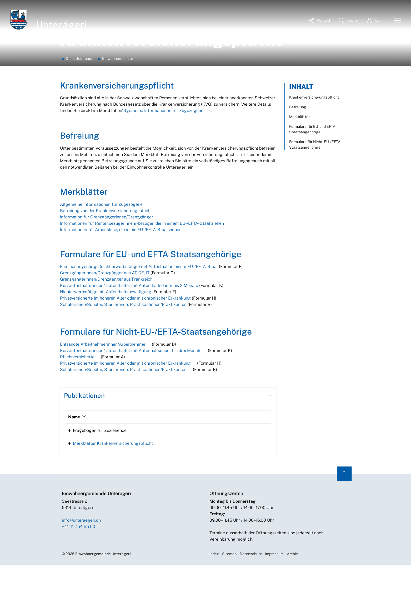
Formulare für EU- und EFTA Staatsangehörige (312, 168)
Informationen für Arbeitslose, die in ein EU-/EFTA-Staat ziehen (121, 268)
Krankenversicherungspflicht (314, 136)
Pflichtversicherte (77, 395)
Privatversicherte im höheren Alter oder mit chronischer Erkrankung (125, 336)
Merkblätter (299, 155)
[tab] (168, 434)
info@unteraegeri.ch (81, 560)
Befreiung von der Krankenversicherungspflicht (106, 249)
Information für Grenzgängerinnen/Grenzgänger (106, 255)
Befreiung (297, 146)
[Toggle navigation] (395, 21)
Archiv (292, 594)
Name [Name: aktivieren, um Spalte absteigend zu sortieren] (74, 455)
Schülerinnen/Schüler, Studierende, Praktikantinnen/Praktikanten (123, 343)
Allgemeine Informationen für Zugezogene (162, 149)
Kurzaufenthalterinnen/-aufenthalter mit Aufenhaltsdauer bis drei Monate (131, 389)
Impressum (274, 594)
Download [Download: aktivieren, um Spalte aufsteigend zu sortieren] (229, 455)
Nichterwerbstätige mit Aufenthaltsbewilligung (105, 330)
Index (214, 594)
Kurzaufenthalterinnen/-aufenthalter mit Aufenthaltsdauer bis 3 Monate (129, 324)
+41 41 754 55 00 (78, 567)
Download (251, 469)
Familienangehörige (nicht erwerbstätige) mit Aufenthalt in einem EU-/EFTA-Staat (139, 305)
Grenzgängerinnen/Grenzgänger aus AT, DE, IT (105, 311)
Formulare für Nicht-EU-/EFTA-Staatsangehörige (315, 183)
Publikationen (84, 434)
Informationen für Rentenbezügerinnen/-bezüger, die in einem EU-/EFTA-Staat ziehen (142, 262)
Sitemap (229, 594)
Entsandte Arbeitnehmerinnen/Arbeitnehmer (103, 382)
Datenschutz (251, 594)
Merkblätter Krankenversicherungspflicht (108, 483)
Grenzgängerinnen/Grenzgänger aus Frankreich (106, 317)
